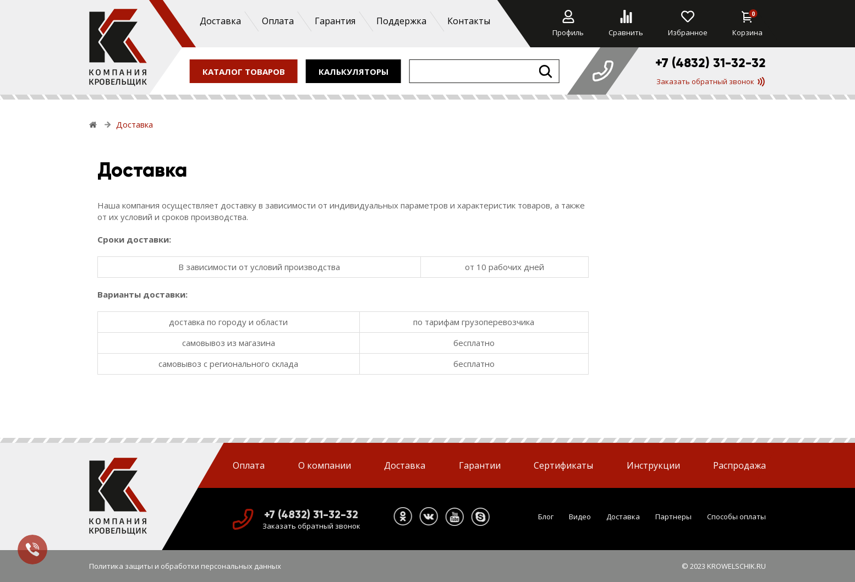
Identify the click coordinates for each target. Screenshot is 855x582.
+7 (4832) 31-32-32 (710, 62)
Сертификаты (563, 465)
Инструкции (653, 465)
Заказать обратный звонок (710, 81)
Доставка (219, 21)
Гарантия (334, 21)
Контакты (468, 21)
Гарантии (480, 465)
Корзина (747, 23)
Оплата (277, 21)
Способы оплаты (736, 516)
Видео (580, 516)
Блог (545, 516)
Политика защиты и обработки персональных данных (185, 566)
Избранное (688, 23)
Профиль (568, 23)
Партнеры (673, 516)
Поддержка (401, 21)
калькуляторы (353, 70)
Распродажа (739, 465)
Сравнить (626, 23)
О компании (324, 465)
